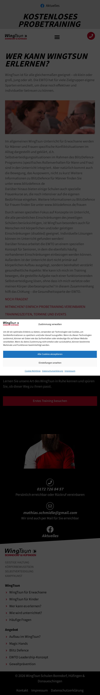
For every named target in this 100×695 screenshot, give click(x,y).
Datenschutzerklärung (52, 371)
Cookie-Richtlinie (33, 371)
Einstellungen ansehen (50, 362)
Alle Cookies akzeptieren (50, 354)
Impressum (70, 371)
